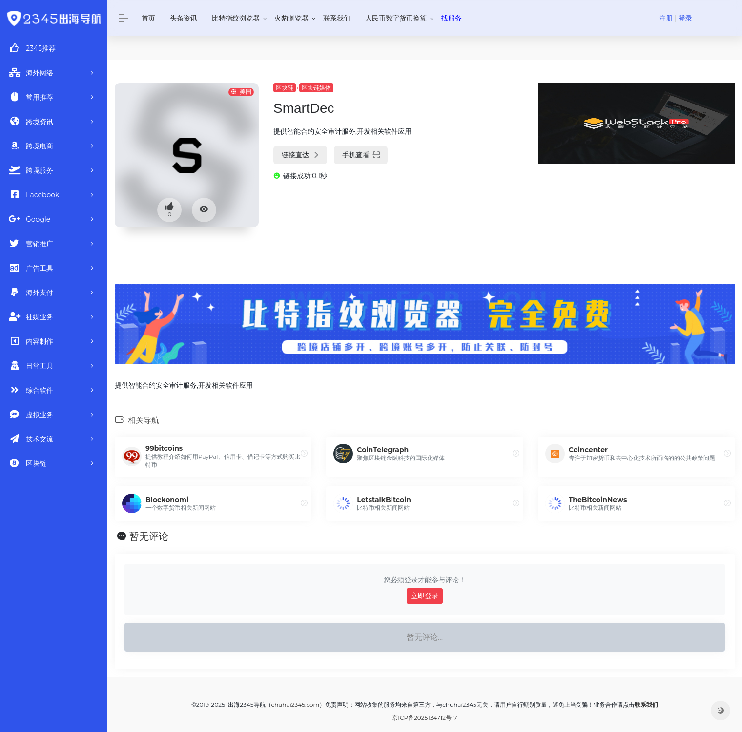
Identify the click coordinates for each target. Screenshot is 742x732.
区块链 (284, 87)
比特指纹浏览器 (236, 18)
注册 (666, 18)
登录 (685, 18)
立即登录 (424, 595)
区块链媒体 (316, 87)
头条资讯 (183, 18)
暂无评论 (148, 536)
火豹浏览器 (291, 18)
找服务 (451, 18)
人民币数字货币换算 (396, 18)
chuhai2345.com (295, 704)
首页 (148, 18)
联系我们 (336, 18)
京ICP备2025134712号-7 (424, 717)
